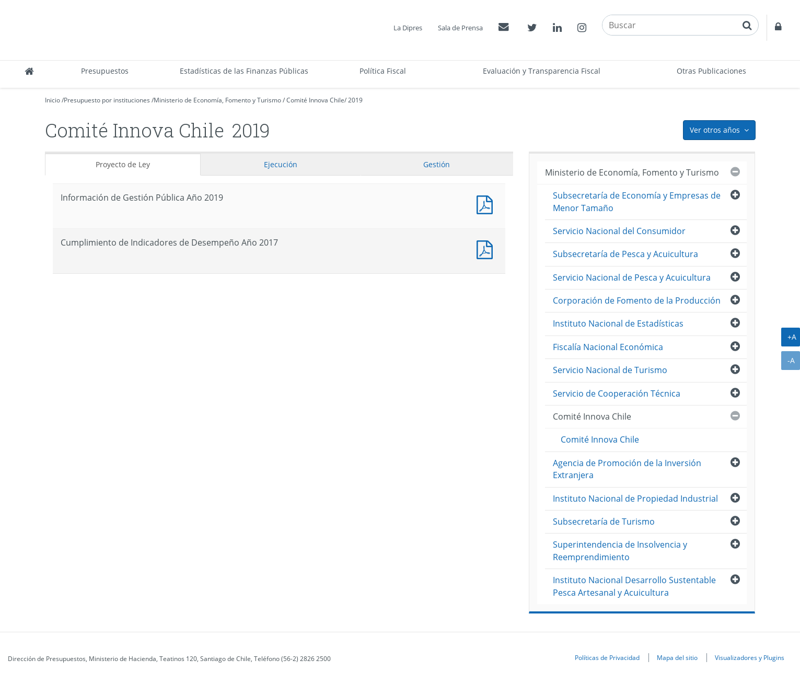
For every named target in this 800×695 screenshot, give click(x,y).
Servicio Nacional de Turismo (610, 370)
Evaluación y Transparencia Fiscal (541, 71)
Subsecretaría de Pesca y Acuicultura (625, 254)
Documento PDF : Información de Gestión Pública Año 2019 (487, 203)
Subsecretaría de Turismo (604, 521)
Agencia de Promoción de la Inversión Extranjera (627, 469)
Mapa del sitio (677, 657)
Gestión (436, 164)
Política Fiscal (383, 71)
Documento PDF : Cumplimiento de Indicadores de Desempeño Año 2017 (487, 248)
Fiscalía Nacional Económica (608, 347)
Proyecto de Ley (123, 164)
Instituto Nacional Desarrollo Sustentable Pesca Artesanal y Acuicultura (634, 586)
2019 (355, 100)
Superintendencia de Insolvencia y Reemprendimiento (620, 550)
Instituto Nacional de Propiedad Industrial (635, 498)
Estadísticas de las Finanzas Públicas (244, 71)
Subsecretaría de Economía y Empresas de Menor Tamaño (637, 201)
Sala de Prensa (460, 27)
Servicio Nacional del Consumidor (619, 231)
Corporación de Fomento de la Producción (637, 300)
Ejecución (280, 164)
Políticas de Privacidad (607, 657)
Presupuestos (105, 71)
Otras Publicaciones (711, 71)
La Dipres (407, 27)
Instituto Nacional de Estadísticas (618, 323)
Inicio (52, 100)
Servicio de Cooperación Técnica (616, 393)
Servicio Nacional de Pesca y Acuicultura (632, 277)
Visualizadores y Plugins (749, 657)
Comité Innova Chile (315, 100)
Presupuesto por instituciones (107, 100)
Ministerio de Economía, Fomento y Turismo (217, 100)
